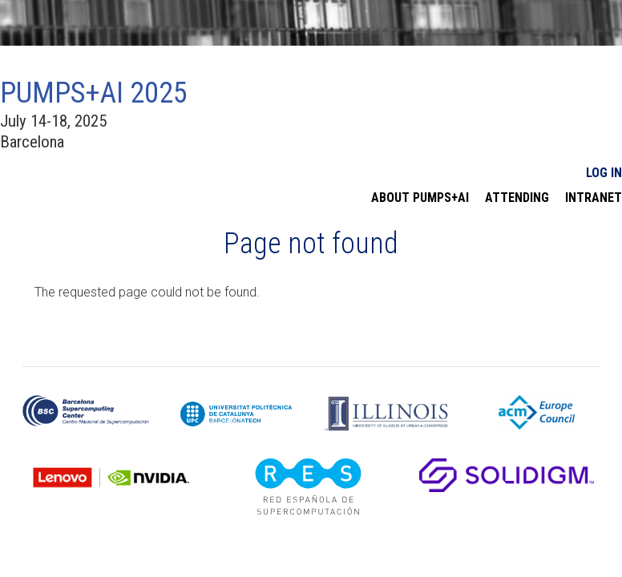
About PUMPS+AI (420, 198)
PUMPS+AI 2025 (94, 93)
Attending (517, 198)
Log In (604, 172)
